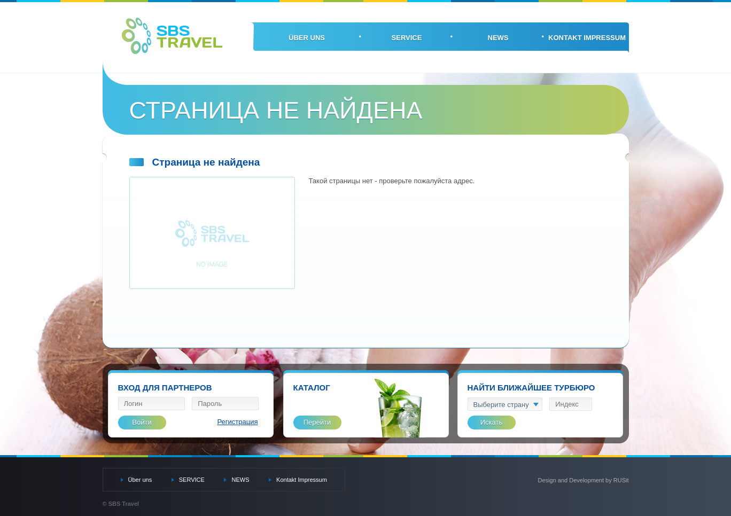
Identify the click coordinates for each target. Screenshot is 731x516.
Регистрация (237, 422)
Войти (141, 422)
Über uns (307, 38)
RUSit (621, 480)
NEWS (498, 38)
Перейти (317, 422)
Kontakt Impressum (587, 38)
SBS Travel (172, 36)
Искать (491, 422)
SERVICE (407, 38)
